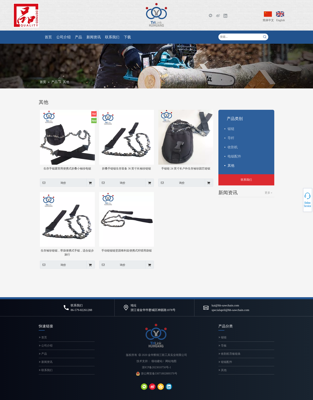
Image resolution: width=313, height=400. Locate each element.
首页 (43, 337)
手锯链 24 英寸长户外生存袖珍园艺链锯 (185, 168)
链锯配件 (225, 361)
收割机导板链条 (230, 353)
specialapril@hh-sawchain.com (230, 310)
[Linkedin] (225, 15)
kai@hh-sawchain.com (225, 305)
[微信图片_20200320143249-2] (26, 15)
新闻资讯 (45, 361)
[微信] (210, 15)
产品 (43, 353)
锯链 (231, 129)
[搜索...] (239, 37)
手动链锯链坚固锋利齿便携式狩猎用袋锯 (126, 250)
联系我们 (246, 179)
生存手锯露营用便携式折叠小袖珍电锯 (67, 168)
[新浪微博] (218, 15)
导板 (223, 345)
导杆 (231, 138)
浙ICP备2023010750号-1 (156, 367)
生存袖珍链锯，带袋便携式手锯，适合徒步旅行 (67, 252)
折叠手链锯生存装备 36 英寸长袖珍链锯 (126, 168)
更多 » (268, 192)
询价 (53, 183)
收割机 (233, 147)
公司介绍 (45, 345)
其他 (231, 165)
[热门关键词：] (264, 37)
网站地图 (170, 361)
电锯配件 (234, 156)
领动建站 (156, 361)
